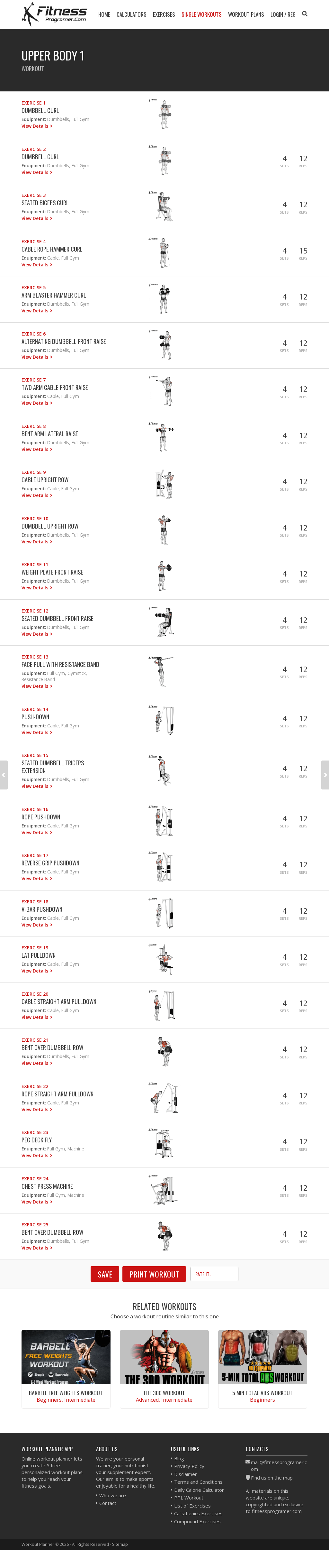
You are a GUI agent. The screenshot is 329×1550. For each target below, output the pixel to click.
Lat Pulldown (39, 955)
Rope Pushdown (41, 816)
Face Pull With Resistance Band (60, 664)
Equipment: (34, 119)
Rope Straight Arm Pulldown (57, 1093)
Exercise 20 (35, 994)
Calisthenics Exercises (198, 1513)
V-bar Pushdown (42, 909)
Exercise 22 (35, 1086)
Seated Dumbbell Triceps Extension (53, 766)
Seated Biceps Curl (45, 202)
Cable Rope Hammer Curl (52, 248)
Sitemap (120, 1544)
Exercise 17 (35, 855)
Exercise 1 (34, 103)
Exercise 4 (34, 241)
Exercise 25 (35, 1225)
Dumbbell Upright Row (50, 525)
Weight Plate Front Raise (52, 571)
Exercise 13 (35, 657)
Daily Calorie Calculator (199, 1490)
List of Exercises (192, 1505)
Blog (179, 1458)
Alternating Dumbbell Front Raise (64, 341)
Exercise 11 (35, 564)
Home (104, 14)
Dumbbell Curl (40, 110)
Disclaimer (185, 1474)
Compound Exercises (197, 1521)
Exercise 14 (35, 709)
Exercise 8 (34, 426)
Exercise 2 (34, 149)
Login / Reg (283, 14)
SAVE (105, 1274)
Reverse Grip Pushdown (50, 862)
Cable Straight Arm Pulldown (59, 1001)
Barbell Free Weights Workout (66, 1393)
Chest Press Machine (47, 1186)
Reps (303, 165)
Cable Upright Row (45, 479)
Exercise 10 (35, 518)
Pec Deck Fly (37, 1139)
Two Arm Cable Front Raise (55, 387)
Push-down (35, 716)
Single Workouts (202, 14)
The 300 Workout (164, 1393)
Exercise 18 (35, 902)
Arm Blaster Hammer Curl (54, 295)
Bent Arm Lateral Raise (50, 433)
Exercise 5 (34, 287)
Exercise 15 (35, 755)
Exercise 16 (35, 809)
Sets (284, 165)
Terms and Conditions (198, 1482)
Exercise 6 (34, 334)
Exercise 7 (34, 380)
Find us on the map (272, 1477)
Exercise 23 (35, 1132)
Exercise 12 (35, 611)
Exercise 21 (35, 1040)
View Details (35, 126)
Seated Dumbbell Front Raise (57, 618)
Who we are (112, 1495)
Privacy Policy (189, 1466)
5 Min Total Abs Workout (262, 1393)
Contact (107, 1503)
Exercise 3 (34, 195)
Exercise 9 (34, 472)
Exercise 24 (35, 1179)
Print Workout (154, 1274)
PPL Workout (188, 1497)
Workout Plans (246, 14)
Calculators (132, 14)
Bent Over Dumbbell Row (52, 1047)
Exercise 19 (35, 948)
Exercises (164, 14)
